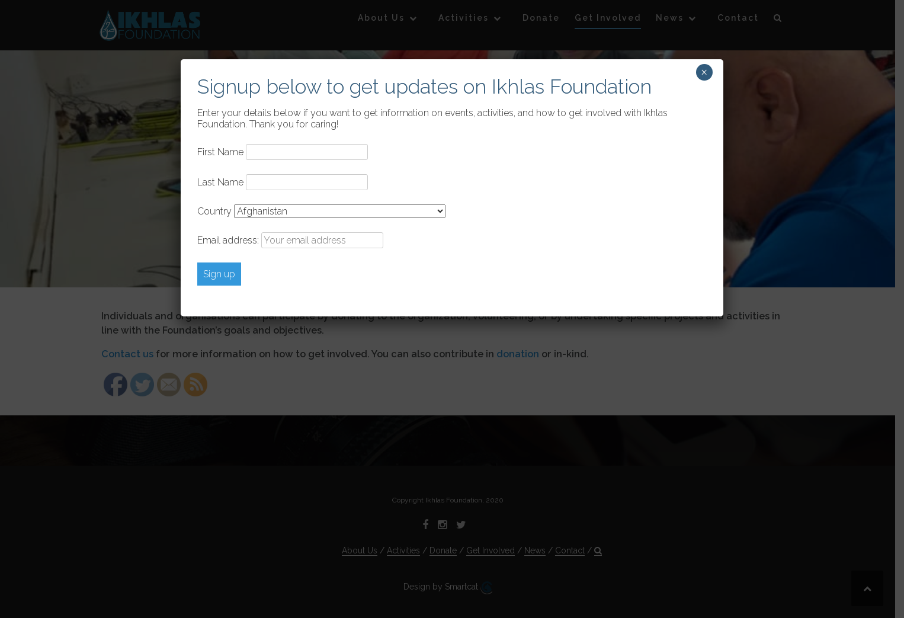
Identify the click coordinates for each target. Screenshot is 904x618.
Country (214, 211)
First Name (220, 152)
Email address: (290, 240)
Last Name (220, 182)
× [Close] (704, 72)
